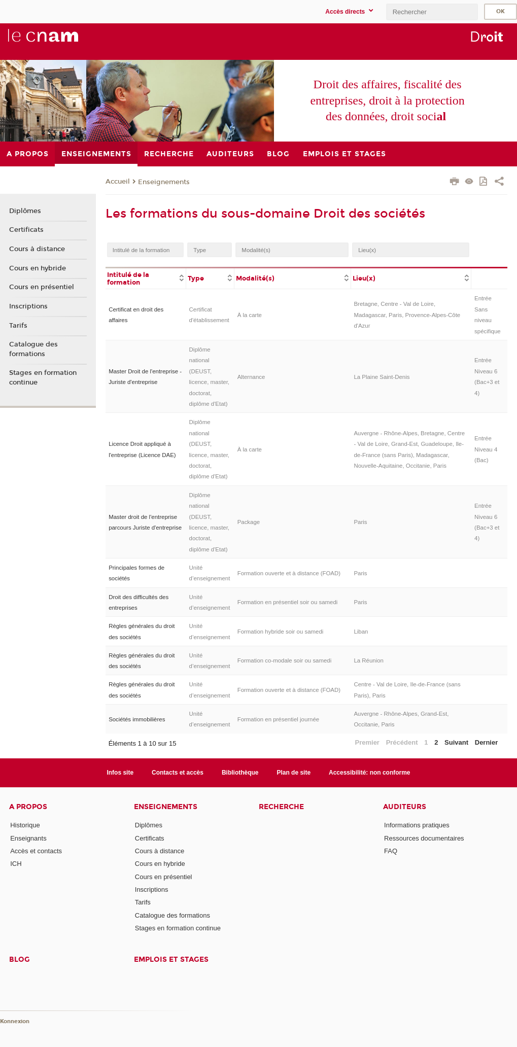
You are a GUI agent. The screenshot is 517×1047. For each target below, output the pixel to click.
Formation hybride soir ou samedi (280, 632)
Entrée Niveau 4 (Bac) (485, 449)
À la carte (249, 315)
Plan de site (294, 772)
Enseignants (28, 838)
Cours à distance (37, 249)
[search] (431, 12)
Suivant (456, 742)
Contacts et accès (177, 772)
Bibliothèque (240, 772)
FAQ (390, 851)
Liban (361, 632)
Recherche (281, 806)
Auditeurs (404, 806)
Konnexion (14, 1021)
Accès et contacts (36, 851)
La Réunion (369, 660)
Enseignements (164, 182)
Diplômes (25, 211)
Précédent (402, 742)
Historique (25, 825)
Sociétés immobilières (137, 719)
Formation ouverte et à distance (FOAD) (288, 573)
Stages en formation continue (43, 377)
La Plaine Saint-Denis (381, 377)
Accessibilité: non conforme (369, 772)
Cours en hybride (37, 268)
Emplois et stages (171, 959)
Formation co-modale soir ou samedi (284, 660)
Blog (19, 959)
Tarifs (18, 326)
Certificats (26, 230)
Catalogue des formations (33, 349)
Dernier (486, 742)
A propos (28, 806)
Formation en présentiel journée (278, 719)
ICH (15, 863)
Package (248, 522)
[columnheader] (146, 278)
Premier (367, 742)
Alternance (251, 377)
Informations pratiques (417, 825)
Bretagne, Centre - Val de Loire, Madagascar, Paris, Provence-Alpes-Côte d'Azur (407, 315)
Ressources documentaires (424, 838)
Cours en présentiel (41, 287)
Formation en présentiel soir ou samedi (287, 602)
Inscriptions (28, 306)
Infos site (120, 772)
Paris (360, 522)
